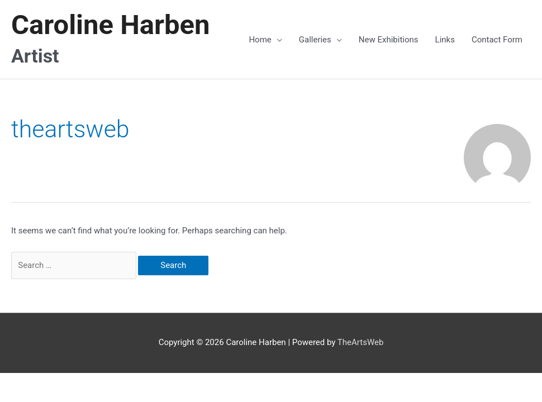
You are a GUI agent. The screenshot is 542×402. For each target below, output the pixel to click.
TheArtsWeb (360, 342)
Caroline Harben (110, 25)
